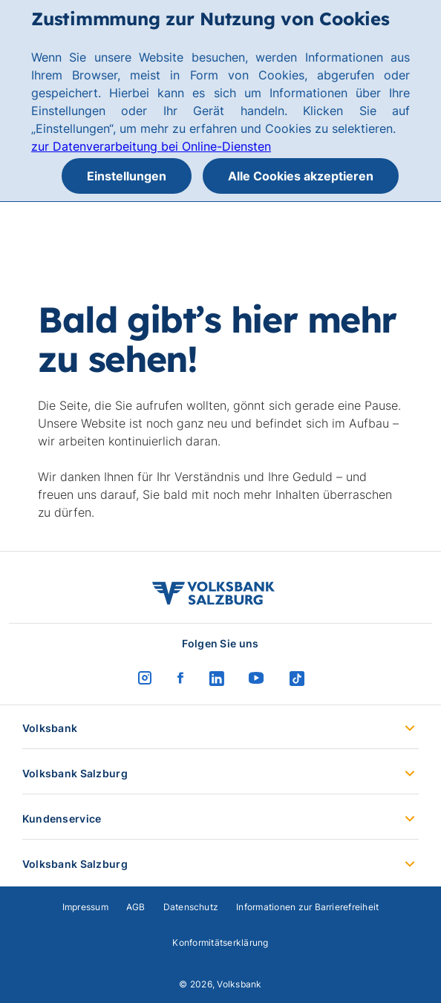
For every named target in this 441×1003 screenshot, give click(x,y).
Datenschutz (191, 906)
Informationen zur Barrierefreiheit (307, 906)
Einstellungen (126, 176)
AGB (136, 906)
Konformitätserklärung (220, 942)
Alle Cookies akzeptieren (300, 176)
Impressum (85, 906)
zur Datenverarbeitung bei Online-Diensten (151, 146)
